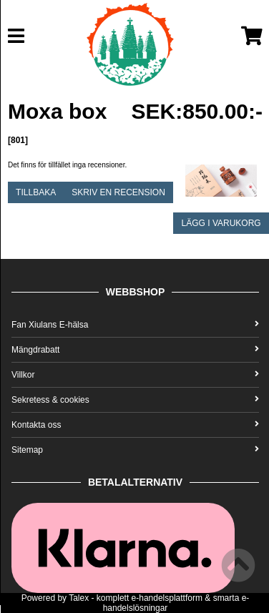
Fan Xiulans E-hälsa (135, 325)
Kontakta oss (135, 425)
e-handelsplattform (167, 598)
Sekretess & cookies (135, 400)
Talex (79, 598)
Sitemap (135, 450)
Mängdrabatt (135, 350)
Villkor (135, 375)
